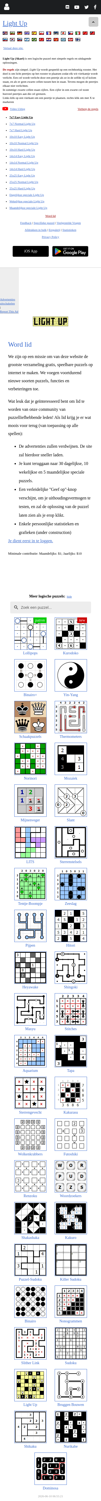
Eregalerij (54, 229)
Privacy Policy (50, 236)
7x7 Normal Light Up (22, 123)
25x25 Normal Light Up (23, 181)
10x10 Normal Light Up (23, 143)
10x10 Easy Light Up (22, 136)
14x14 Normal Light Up (23, 162)
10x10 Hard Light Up (22, 149)
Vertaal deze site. (13, 48)
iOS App (30, 251)
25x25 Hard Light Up (22, 188)
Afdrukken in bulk (36, 229)
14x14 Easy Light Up (22, 156)
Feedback (26, 222)
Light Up (15, 23)
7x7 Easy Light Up (21, 117)
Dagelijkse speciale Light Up (26, 194)
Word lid (50, 215)
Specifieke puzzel (44, 222)
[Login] (6, 8)
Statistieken (69, 229)
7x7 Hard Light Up (20, 130)
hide (69, 596)
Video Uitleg (17, 108)
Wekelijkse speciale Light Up (26, 201)
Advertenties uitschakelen (7, 301)
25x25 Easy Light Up (22, 175)
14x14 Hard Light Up (22, 169)
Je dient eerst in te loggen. (30, 540)
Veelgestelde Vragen (69, 222)
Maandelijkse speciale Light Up (28, 207)
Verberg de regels (88, 108)
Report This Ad (9, 311)
